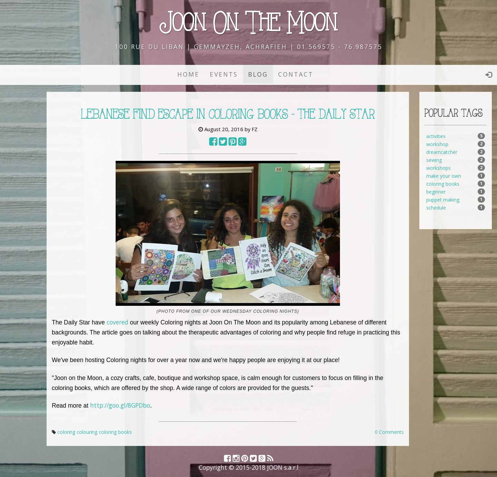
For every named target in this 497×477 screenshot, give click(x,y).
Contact (295, 74)
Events (224, 74)
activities (436, 136)
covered (117, 322)
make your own (443, 176)
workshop (437, 144)
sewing (434, 160)
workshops (438, 168)
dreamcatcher (441, 152)
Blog (258, 74)
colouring (87, 432)
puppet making (442, 199)
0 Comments (389, 432)
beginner (436, 191)
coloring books (115, 432)
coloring (66, 432)
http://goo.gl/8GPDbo (120, 405)
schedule (436, 207)
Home (188, 74)
